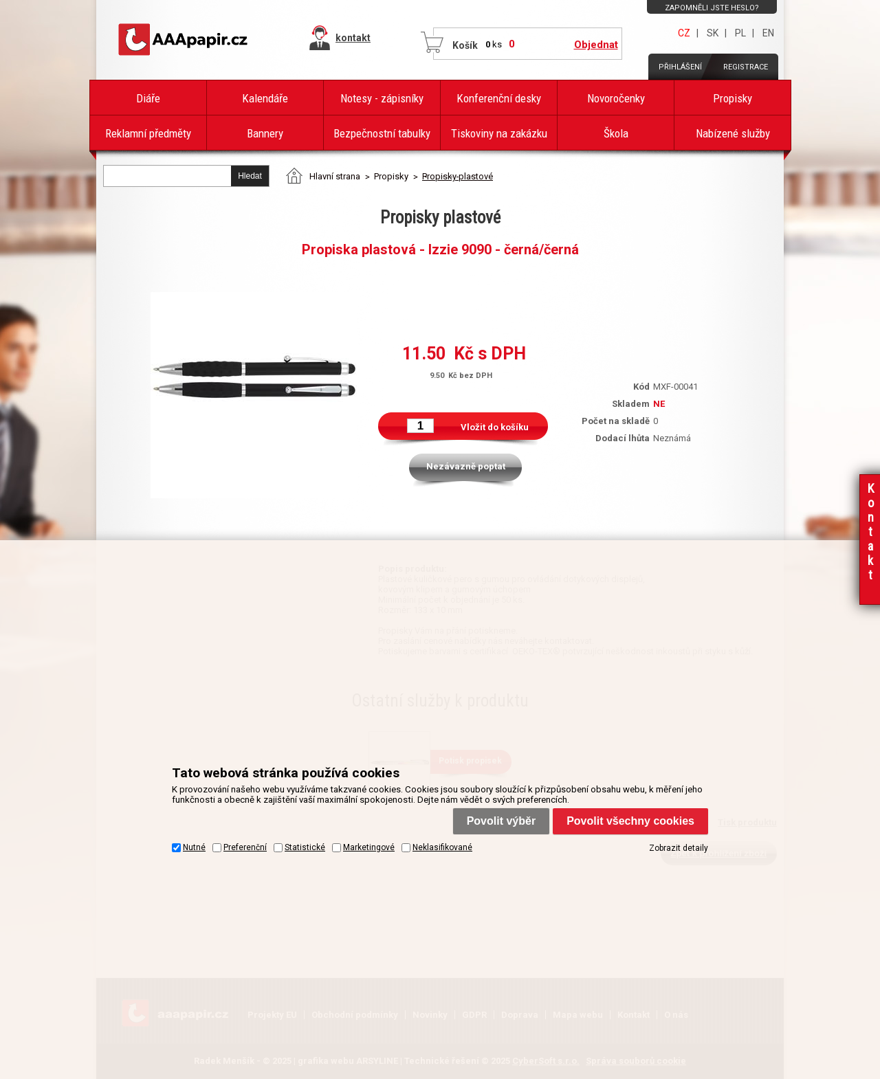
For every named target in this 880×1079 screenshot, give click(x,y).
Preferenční (245, 847)
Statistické (305, 847)
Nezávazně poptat (465, 466)
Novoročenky (616, 98)
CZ (684, 32)
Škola (616, 133)
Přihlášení (680, 67)
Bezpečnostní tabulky (381, 133)
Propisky (732, 98)
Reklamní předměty (148, 133)
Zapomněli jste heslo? (712, 7)
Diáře (148, 98)
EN (768, 32)
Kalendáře (265, 98)
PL (740, 32)
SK (712, 32)
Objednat (596, 44)
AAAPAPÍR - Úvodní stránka (185, 39)
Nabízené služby (733, 133)
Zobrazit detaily (678, 847)
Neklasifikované (442, 847)
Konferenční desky (498, 98)
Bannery (265, 133)
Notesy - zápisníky (382, 98)
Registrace (745, 67)
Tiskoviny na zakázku (499, 133)
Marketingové (369, 847)
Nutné (194, 847)
